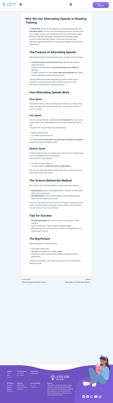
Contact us (20, 389)
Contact (9, 377)
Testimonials (34, 373)
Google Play (33, 387)
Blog (8, 375)
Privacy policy (20, 385)
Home (8, 373)
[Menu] (20, 4)
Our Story (9, 385)
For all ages (20, 373)
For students (20, 375)
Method (9, 387)
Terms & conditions (22, 387)
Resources (10, 391)
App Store (33, 385)
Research (9, 389)
